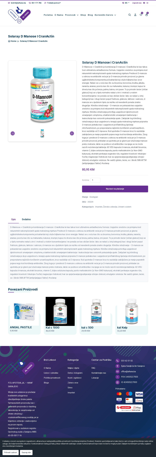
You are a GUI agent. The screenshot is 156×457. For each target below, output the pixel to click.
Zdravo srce (73, 383)
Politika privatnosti (52, 378)
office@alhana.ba (125, 371)
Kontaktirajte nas (98, 373)
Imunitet (71, 392)
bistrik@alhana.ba (17, 3)
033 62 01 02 (124, 361)
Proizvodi (70, 15)
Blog (90, 15)
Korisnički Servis (104, 15)
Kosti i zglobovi (74, 378)
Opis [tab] (13, 219)
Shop (83, 15)
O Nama (47, 368)
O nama (59, 15)
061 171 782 (35, 3)
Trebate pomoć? (52, 3)
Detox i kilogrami (75, 373)
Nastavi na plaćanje (115, 189)
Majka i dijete (73, 368)
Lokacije (95, 378)
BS (125, 3)
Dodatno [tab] (26, 219)
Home (12, 41)
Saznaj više (26, 452)
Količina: (85, 180)
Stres (70, 387)
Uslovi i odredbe (51, 373)
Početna (48, 15)
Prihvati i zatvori (10, 452)
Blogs (46, 383)
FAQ (93, 368)
